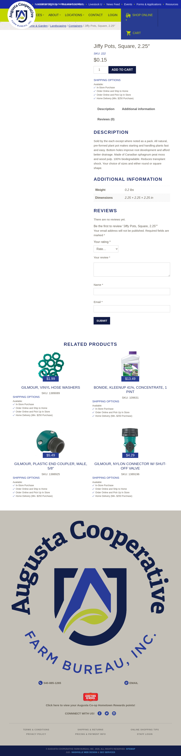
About (53, 15)
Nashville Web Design (84, 752)
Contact (95, 15)
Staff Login (145, 734)
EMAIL (133, 683)
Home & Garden (37, 25)
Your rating (102, 241)
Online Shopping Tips (145, 729)
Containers (75, 25)
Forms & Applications (149, 4)
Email (98, 302)
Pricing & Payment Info (90, 734)
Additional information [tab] (138, 109)
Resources (172, 4)
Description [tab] (105, 109)
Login (112, 15)
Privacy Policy (36, 734)
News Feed (113, 4)
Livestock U (95, 4)
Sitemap (130, 749)
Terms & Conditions (36, 729)
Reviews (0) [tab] (105, 119)
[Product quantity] (101, 70)
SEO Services (107, 752)
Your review (102, 257)
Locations (73, 15)
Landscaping (58, 25)
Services (34, 15)
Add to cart (122, 69)
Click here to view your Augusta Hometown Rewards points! (90, 705)
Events (128, 4)
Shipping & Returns (91, 729)
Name (98, 284)
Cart (133, 33)
